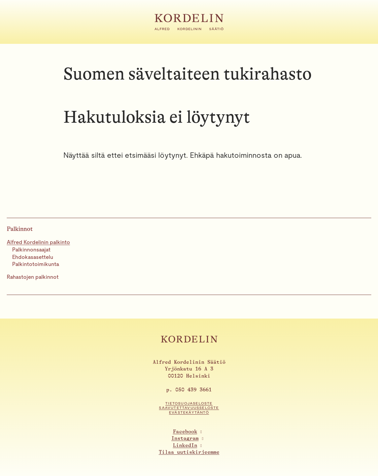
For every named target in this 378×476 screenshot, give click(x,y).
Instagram (185, 438)
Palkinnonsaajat (31, 249)
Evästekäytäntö (189, 412)
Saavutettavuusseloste (189, 408)
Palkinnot (20, 229)
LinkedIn (185, 445)
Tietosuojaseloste (188, 403)
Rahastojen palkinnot (33, 277)
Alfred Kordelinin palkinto (38, 242)
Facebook (185, 432)
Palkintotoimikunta (35, 264)
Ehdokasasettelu (32, 257)
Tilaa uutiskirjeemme (189, 452)
